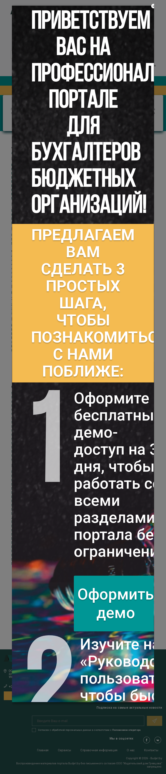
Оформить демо (115, 603)
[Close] (153, 6)
